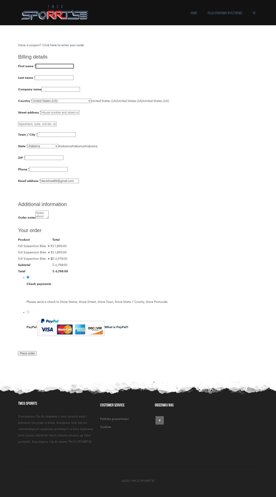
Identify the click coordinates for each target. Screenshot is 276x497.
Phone (23, 169)
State (22, 146)
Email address (29, 181)
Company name (29, 89)
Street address (29, 112)
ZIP (21, 158)
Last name (26, 78)
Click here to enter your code (63, 45)
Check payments (39, 284)
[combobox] (104, 101)
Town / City (27, 134)
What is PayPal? (116, 327)
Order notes (27, 217)
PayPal (77, 327)
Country (25, 101)
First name (26, 66)
